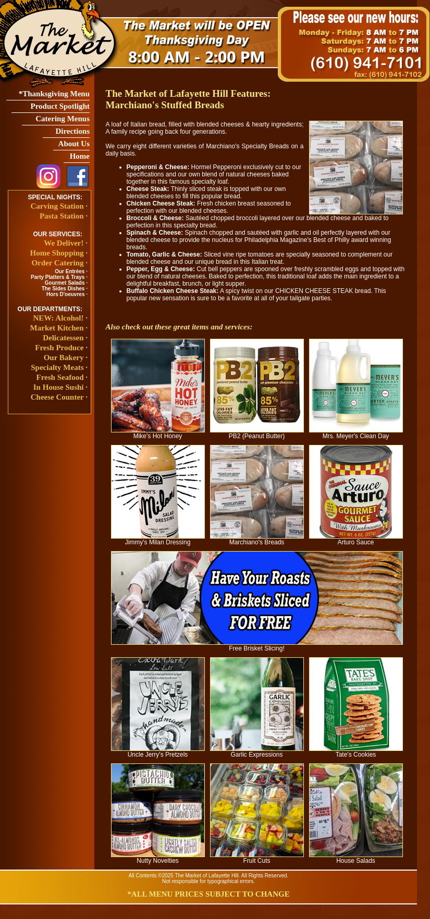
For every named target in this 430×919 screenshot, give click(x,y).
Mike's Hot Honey (158, 433)
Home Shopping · (59, 253)
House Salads (356, 857)
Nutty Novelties (158, 857)
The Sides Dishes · (65, 288)
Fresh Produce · (61, 347)
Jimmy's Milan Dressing (158, 539)
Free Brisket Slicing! (257, 645)
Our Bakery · (66, 357)
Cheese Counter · (59, 397)
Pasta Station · (64, 216)
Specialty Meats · (59, 367)
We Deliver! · (66, 243)
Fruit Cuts (257, 857)
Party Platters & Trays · (59, 277)
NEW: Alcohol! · (60, 318)
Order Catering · (59, 263)
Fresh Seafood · (62, 377)
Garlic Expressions (257, 751)
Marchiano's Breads (257, 539)
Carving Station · (59, 206)
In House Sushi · (60, 387)
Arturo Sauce (356, 539)
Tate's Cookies (356, 751)
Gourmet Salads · (66, 283)
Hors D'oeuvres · (67, 294)
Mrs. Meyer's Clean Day (356, 433)
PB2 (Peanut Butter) (257, 433)
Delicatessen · (65, 338)
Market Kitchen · (59, 328)
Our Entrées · (71, 271)
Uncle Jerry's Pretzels (158, 751)
